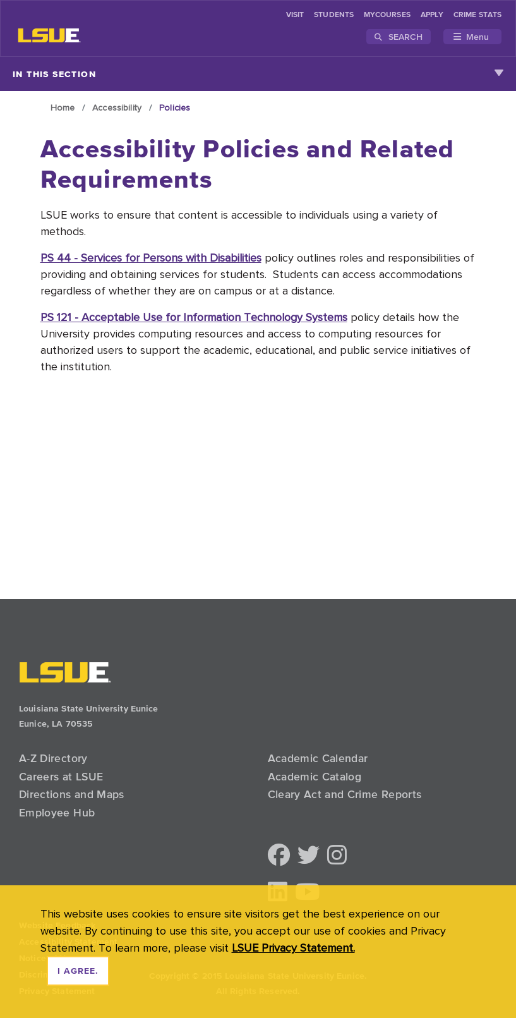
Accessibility (116, 107)
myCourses (387, 15)
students (334, 15)
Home (63, 107)
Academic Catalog (315, 776)
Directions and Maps (71, 794)
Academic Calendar (318, 758)
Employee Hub (57, 812)
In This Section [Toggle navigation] (258, 74)
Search (399, 37)
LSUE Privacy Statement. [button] (293, 947)
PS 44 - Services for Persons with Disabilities (150, 257)
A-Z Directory (53, 758)
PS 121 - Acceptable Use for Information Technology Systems (193, 317)
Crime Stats (477, 15)
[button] (279, 856)
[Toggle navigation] (472, 36)
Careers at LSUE (61, 776)
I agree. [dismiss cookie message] (78, 971)
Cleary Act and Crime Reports (345, 794)
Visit (295, 15)
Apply (432, 15)
